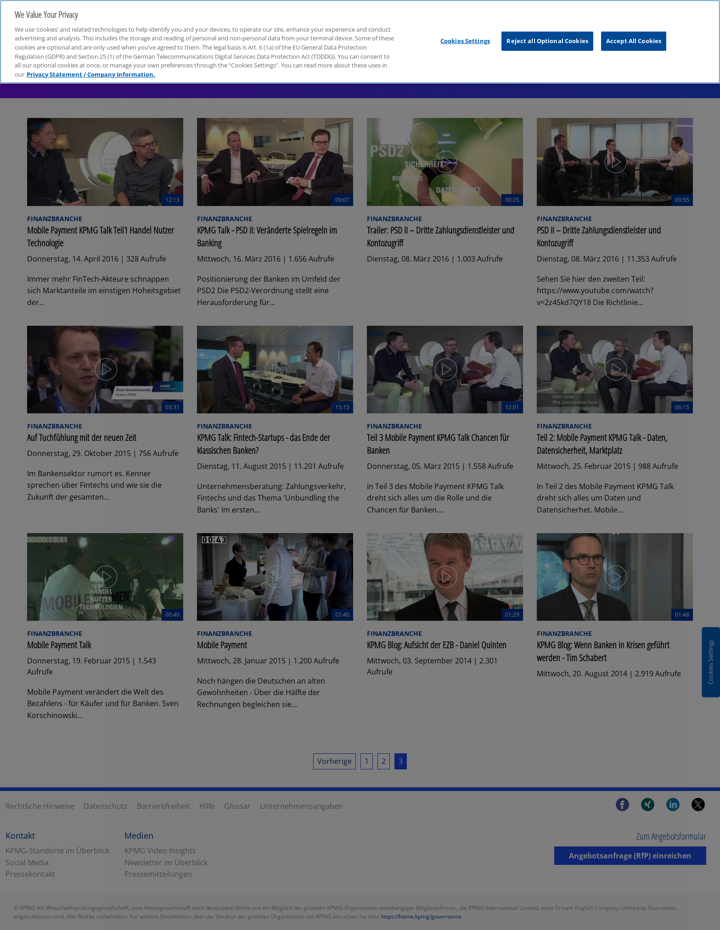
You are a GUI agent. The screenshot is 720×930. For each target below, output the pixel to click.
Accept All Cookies (633, 33)
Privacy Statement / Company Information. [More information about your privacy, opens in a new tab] (91, 67)
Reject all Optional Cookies (547, 33)
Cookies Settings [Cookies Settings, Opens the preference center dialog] (465, 33)
